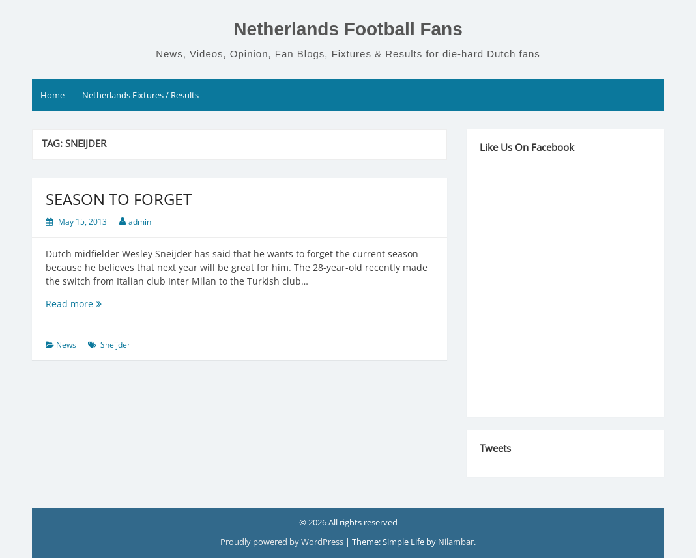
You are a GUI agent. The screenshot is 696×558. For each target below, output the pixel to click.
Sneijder (115, 344)
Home (52, 95)
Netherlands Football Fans (348, 29)
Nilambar (456, 542)
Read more (87, 304)
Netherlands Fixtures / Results (140, 95)
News (66, 344)
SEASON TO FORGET (119, 199)
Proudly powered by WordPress (282, 542)
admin (139, 221)
